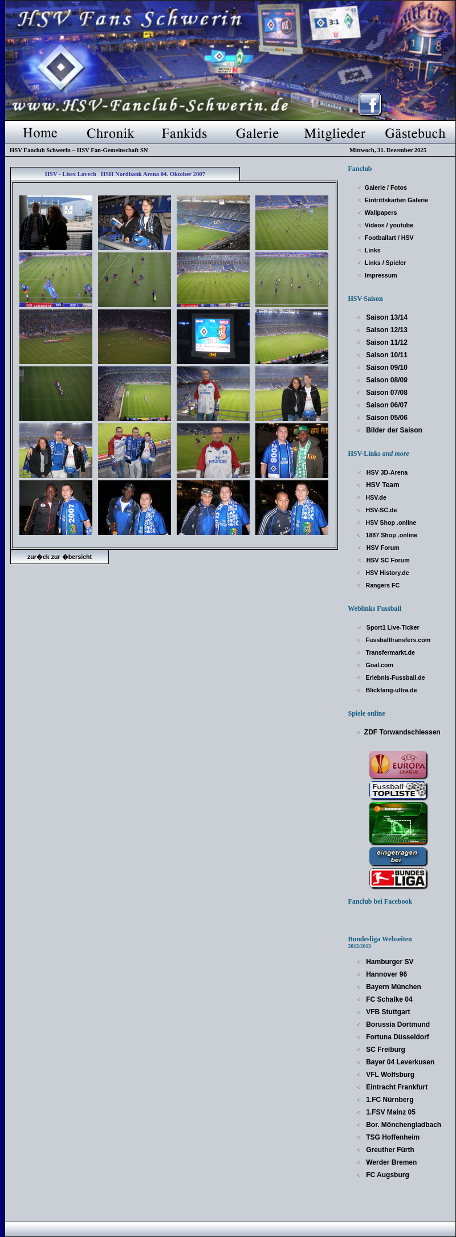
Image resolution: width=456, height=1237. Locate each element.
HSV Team (382, 485)
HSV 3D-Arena (386, 472)
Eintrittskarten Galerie (396, 200)
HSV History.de (386, 572)
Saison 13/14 (386, 317)
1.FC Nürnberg (389, 1100)
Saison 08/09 (386, 380)
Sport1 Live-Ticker (392, 627)
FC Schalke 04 (388, 999)
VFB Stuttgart (387, 1012)
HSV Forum (382, 547)
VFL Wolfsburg (389, 1075)
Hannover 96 (385, 974)
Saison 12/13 (386, 330)
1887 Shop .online (391, 535)
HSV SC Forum (387, 560)
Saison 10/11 (386, 355)
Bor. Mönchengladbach (402, 1125)
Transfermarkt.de (389, 652)
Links (373, 250)
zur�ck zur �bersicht (59, 556)
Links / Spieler (385, 262)
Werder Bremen (390, 1162)
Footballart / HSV (389, 237)
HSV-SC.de (380, 510)
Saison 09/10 (386, 367)
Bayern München (392, 987)
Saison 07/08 (386, 393)
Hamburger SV (389, 962)
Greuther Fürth (389, 1150)
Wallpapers (381, 212)
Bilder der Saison (393, 430)
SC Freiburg (384, 1050)
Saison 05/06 (386, 418)
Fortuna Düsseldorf (396, 1037)
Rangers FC (382, 585)
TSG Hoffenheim (392, 1137)
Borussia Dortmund (397, 1024)
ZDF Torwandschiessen (402, 732)
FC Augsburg (386, 1175)
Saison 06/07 (386, 405)
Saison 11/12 (386, 342)
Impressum (381, 275)
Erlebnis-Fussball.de (394, 677)
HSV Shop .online (390, 522)
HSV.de (375, 497)
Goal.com (379, 665)
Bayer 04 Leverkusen (399, 1062)
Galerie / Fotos (386, 187)
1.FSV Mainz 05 (390, 1112)
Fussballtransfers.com (397, 639)
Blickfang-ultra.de (390, 690)
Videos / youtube (389, 225)
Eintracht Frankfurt (395, 1087)
